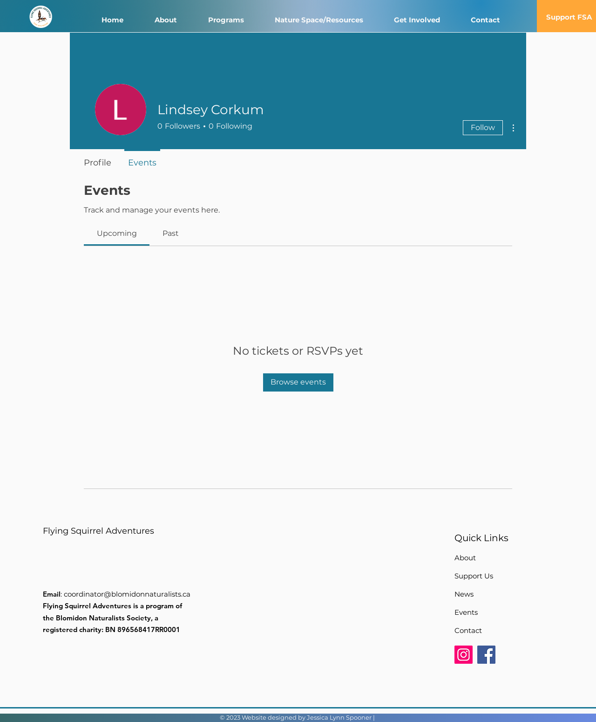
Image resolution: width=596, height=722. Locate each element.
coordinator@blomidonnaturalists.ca (127, 594)
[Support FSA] (569, 16)
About (465, 557)
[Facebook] (486, 655)
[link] (117, 233)
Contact (468, 630)
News (464, 594)
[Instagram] (463, 655)
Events (466, 612)
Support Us (473, 575)
